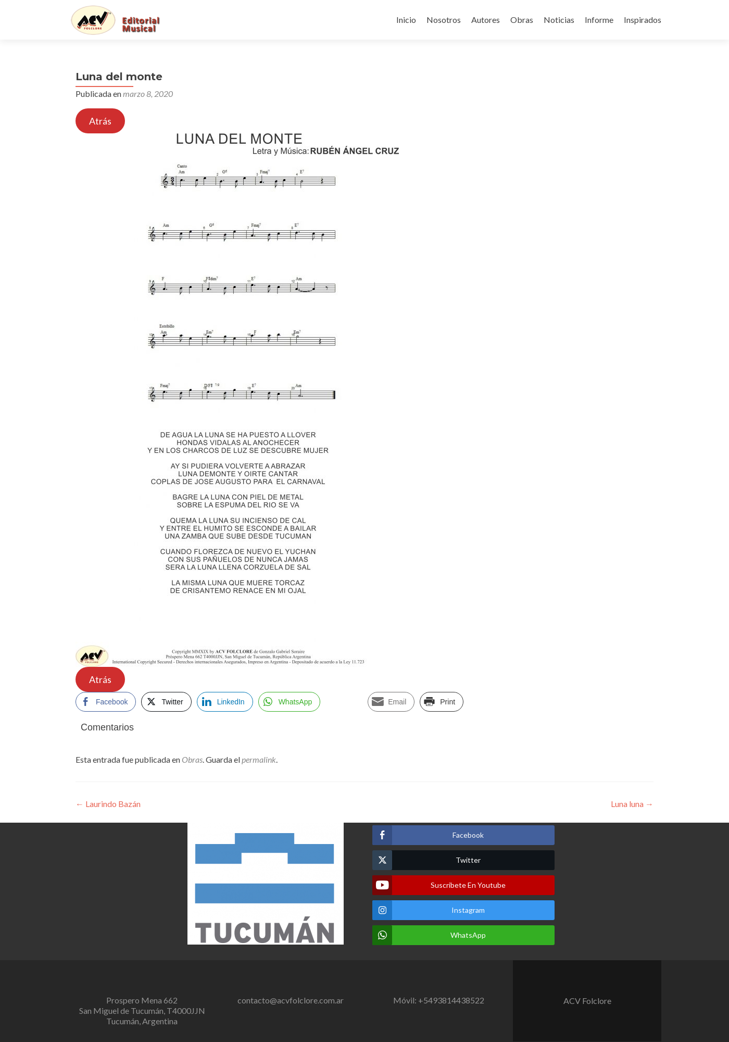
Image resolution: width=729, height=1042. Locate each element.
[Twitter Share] (166, 702)
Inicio (406, 19)
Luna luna (632, 804)
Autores (485, 19)
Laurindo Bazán (108, 804)
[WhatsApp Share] (289, 702)
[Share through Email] (391, 702)
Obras (521, 19)
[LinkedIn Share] (225, 702)
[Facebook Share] (106, 702)
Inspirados (642, 19)
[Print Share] (441, 702)
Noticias (559, 19)
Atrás (100, 121)
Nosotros (443, 19)
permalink (259, 759)
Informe (599, 19)
